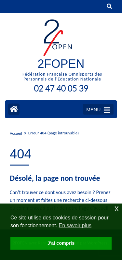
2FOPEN (60, 63)
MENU (98, 110)
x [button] (117, 208)
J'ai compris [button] (61, 243)
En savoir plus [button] (75, 225)
